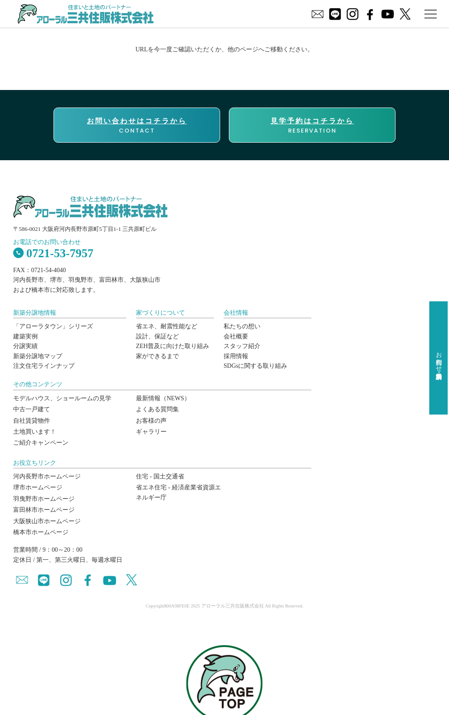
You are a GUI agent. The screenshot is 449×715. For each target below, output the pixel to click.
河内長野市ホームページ (47, 476)
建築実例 (25, 336)
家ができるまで (157, 356)
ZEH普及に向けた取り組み (172, 346)
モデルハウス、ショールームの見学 (62, 398)
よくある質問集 (157, 409)
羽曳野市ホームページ (44, 499)
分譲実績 (25, 346)
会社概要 (236, 336)
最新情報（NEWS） (163, 398)
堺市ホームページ (37, 487)
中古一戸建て (31, 409)
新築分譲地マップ (37, 356)
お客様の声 (151, 420)
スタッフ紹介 (242, 346)
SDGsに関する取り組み (255, 366)
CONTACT (137, 125)
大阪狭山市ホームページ (47, 521)
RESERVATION (312, 125)
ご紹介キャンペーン (40, 442)
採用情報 (236, 356)
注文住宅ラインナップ (44, 366)
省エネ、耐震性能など (166, 326)
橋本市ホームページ (40, 532)
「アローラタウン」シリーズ (53, 326)
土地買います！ (34, 431)
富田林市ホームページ (44, 510)
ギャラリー (151, 431)
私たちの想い (242, 326)
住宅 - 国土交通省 (160, 476)
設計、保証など (157, 336)
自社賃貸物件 (31, 420)
